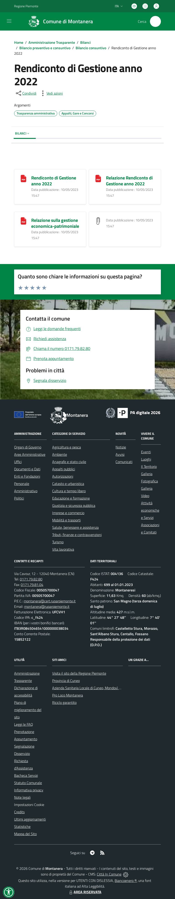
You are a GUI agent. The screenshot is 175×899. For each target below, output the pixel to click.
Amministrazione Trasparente (51, 42)
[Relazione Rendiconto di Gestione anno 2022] (98, 178)
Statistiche (22, 826)
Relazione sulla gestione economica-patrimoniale (55, 223)
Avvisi (120, 454)
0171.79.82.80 (31, 579)
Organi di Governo (27, 447)
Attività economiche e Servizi (150, 510)
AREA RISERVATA (84, 892)
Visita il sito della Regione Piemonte (79, 673)
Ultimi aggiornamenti (30, 819)
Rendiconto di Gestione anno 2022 (53, 180)
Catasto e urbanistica (68, 483)
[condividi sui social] (25, 93)
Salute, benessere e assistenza (75, 527)
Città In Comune (109, 874)
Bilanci (85, 42)
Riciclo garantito (64, 702)
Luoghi (146, 459)
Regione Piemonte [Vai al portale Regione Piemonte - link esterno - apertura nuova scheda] (26, 6)
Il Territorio (149, 466)
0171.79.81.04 (32, 584)
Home (18, 42)
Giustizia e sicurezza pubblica (73, 505)
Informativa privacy (28, 790)
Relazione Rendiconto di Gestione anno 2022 (129, 180)
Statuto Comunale (28, 782)
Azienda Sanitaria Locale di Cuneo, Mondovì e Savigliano (94, 688)
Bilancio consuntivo (91, 48)
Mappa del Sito (25, 834)
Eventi (146, 452)
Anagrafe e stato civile (69, 461)
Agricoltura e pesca (66, 447)
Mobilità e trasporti (66, 520)
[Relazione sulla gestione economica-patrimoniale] (23, 220)
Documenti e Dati (27, 469)
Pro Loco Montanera (67, 695)
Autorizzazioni (62, 476)
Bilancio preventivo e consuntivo (44, 48)
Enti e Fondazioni (27, 476)
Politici (19, 498)
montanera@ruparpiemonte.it (46, 606)
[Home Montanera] (58, 21)
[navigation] (9, 21)
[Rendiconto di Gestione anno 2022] (23, 178)
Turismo (58, 542)
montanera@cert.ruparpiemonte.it (50, 601)
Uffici (18, 461)
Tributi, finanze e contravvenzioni (77, 534)
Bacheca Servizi (26, 775)
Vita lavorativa (63, 549)
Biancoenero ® (126, 880)
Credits (19, 812)
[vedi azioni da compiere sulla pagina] (51, 93)
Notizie (121, 447)
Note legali (22, 797)
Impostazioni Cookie (29, 804)
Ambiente (59, 454)
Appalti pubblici (63, 469)
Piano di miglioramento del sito (27, 710)
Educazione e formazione (71, 498)
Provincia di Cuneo (66, 680)
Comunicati (124, 461)
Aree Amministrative (29, 454)
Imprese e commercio (68, 513)
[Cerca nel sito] (155, 21)
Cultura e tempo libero (69, 491)
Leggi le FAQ (23, 724)
